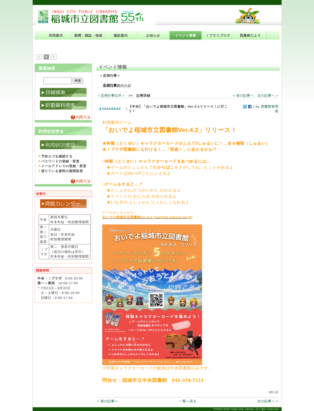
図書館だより (250, 35)
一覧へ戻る (188, 401)
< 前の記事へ (243, 95)
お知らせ (153, 35)
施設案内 (121, 35)
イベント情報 (185, 35)
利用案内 (56, 35)
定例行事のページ (117, 85)
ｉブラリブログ (218, 35)
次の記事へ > (267, 95)
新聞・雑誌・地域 (88, 35)
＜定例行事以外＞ (111, 95)
